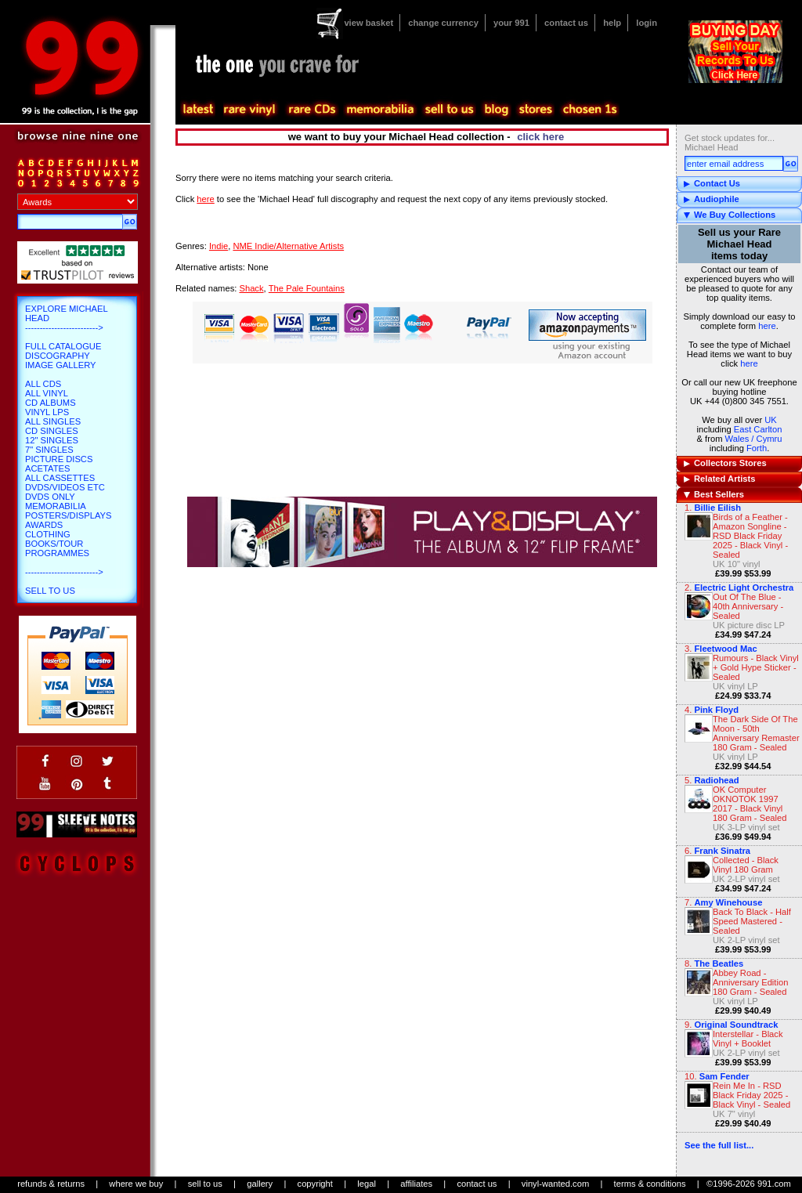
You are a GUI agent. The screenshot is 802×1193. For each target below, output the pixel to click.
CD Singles (51, 431)
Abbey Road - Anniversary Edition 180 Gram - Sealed (750, 982)
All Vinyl (46, 393)
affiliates (416, 1183)
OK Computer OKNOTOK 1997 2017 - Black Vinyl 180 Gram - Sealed (750, 803)
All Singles (53, 421)
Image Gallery (60, 365)
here (766, 326)
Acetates (47, 468)
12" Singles (51, 440)
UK (770, 420)
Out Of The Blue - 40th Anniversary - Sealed (748, 606)
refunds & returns (51, 1183)
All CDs (43, 384)
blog (495, 110)
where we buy (136, 1183)
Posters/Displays (68, 515)
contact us (566, 22)
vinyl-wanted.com (555, 1183)
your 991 (511, 22)
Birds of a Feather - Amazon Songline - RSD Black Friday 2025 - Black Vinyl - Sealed (750, 535)
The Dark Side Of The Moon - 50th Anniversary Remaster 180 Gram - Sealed (756, 733)
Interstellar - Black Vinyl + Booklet (748, 1038)
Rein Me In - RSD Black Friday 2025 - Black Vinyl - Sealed (751, 1095)
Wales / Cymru (753, 438)
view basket (368, 22)
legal (366, 1183)
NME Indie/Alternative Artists (288, 246)
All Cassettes (60, 478)
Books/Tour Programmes (57, 548)
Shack (251, 288)
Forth (756, 448)
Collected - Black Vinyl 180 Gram (746, 864)
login (646, 22)
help (612, 22)
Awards (44, 525)
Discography (57, 355)
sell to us (205, 1183)
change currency (443, 22)
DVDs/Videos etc (65, 487)
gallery (260, 1183)
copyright (315, 1183)
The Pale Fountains (307, 288)
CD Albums (50, 402)
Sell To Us (50, 590)
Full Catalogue (63, 346)
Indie (218, 246)
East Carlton (758, 429)
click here (540, 137)
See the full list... (719, 1145)
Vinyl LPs (47, 412)
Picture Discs (58, 459)
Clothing (47, 534)
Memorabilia (55, 506)
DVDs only (50, 496)
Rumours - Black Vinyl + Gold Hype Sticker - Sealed (756, 667)
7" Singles (49, 449)
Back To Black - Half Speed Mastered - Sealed (752, 921)
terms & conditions (650, 1183)
